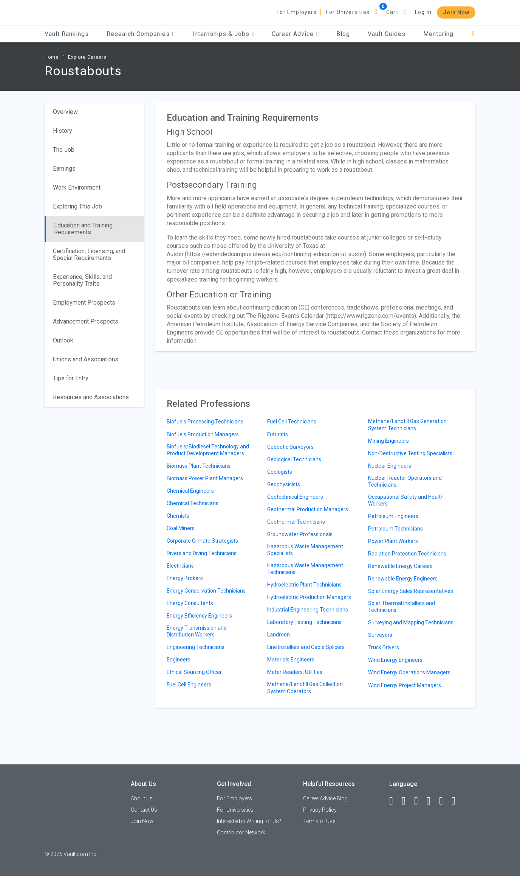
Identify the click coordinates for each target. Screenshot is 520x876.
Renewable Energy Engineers (403, 579)
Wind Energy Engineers (395, 660)
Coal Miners (181, 528)
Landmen (278, 635)
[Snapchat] (457, 801)
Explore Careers (87, 57)
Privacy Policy (320, 810)
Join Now (456, 12)
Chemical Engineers (190, 491)
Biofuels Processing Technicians (205, 422)
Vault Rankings (67, 33)
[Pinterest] (444, 801)
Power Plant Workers (393, 541)
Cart (392, 12)
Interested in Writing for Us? (249, 821)
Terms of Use (319, 821)
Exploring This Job (77, 206)
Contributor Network (241, 832)
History (62, 130)
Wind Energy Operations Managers (409, 672)
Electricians (180, 566)
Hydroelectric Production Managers (309, 597)
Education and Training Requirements (83, 229)
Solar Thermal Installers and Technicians (401, 606)
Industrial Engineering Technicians (307, 610)
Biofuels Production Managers (203, 434)
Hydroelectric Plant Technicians (304, 585)
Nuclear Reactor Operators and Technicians (405, 481)
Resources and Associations (91, 397)
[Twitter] (419, 801)
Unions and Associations (85, 359)
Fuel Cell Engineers (189, 685)
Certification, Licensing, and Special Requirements (89, 254)
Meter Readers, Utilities (294, 672)
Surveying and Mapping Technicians (410, 622)
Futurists (277, 434)
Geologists (279, 472)
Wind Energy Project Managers (404, 685)
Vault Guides (386, 33)
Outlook (63, 340)
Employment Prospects (84, 302)
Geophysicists (283, 484)
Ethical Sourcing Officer (194, 672)
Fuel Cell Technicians (291, 422)
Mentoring (438, 33)
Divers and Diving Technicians (202, 553)
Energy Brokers (185, 578)
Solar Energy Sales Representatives (410, 591)
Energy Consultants (190, 603)
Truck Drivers (383, 647)
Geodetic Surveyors (290, 447)
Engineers (178, 660)
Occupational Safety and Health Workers (406, 500)
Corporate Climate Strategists (202, 541)
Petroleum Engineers (393, 516)
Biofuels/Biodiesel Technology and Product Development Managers (208, 449)
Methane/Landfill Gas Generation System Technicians (407, 424)
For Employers (297, 12)
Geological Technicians (294, 459)
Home (52, 57)
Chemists (178, 516)
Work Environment (77, 187)
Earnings (64, 168)
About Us (142, 798)
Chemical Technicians (192, 503)
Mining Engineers (388, 441)
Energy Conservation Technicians (206, 591)
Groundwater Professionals (300, 534)
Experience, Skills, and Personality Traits (82, 280)
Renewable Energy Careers (400, 566)
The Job (63, 149)
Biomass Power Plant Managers (205, 478)
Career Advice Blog (325, 798)
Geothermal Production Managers (307, 509)
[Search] (473, 33)
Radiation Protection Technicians (407, 554)
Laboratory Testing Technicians (304, 622)
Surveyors (380, 635)
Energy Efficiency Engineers (199, 616)
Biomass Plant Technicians (199, 466)
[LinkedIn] (407, 801)
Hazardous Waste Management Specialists (305, 549)
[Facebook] (394, 801)
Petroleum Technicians (395, 529)
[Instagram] (432, 801)
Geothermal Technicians (296, 522)
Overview (65, 111)
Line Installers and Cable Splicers (306, 647)
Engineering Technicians (195, 647)
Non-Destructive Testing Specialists (410, 453)
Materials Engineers (290, 660)
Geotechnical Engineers (295, 497)
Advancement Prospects (85, 321)
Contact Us (144, 810)
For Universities (348, 12)
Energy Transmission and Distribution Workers (197, 631)
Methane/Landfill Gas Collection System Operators (305, 687)
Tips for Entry (70, 378)
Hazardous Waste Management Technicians (305, 568)
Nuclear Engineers (389, 466)
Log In (423, 12)
